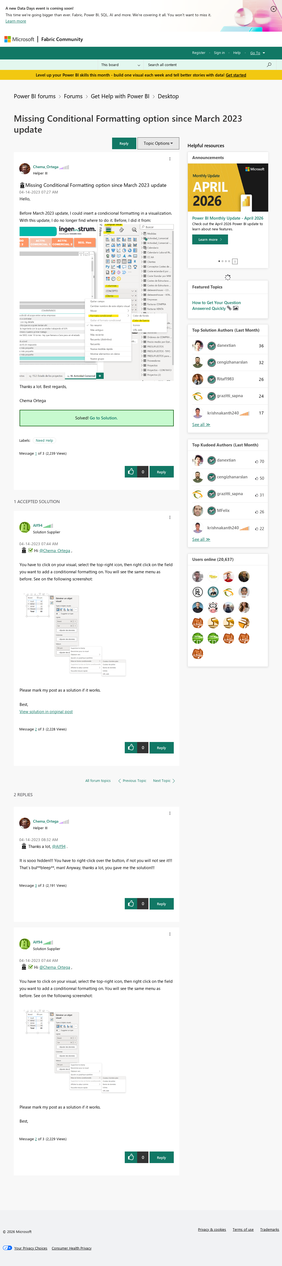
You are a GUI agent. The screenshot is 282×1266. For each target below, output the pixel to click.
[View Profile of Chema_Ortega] (45, 166)
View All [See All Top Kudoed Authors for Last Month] (201, 539)
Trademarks (269, 1229)
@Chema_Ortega (54, 550)
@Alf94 (59, 846)
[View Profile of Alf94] (37, 525)
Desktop (168, 96)
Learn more (16, 21)
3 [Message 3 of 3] (36, 885)
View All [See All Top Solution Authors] (201, 424)
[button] (124, 143)
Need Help (44, 440)
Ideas (142, 39)
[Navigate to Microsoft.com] (19, 39)
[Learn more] (210, 239)
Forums (95, 39)
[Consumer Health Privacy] (71, 1248)
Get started (236, 75)
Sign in (219, 52)
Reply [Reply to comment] (161, 747)
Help (237, 52)
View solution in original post (46, 711)
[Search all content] (209, 64)
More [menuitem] (210, 39)
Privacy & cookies (212, 1229)
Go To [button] (255, 52)
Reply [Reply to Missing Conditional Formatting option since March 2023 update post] (161, 472)
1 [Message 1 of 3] (36, 453)
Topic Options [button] (156, 143)
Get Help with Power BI (120, 96)
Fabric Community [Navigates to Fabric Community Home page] (62, 39)
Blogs (191, 39)
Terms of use (243, 1229)
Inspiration (119, 39)
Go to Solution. (104, 418)
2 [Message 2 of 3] (36, 729)
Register (198, 52)
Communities (166, 39)
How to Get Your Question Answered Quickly (216, 305)
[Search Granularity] (120, 64)
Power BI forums (35, 96)
